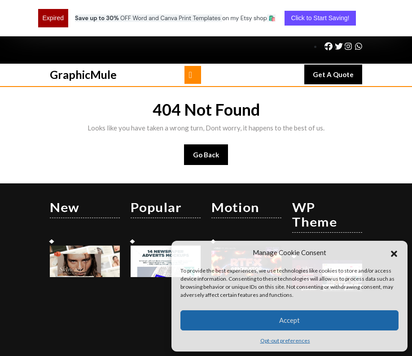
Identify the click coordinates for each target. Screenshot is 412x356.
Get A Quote (337, 44)
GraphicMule (83, 41)
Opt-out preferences (285, 340)
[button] (394, 252)
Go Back (210, 125)
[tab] (192, 42)
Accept (289, 320)
